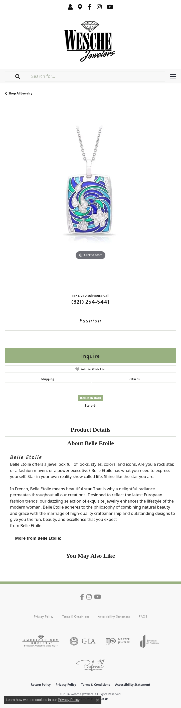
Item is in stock (90, 398)
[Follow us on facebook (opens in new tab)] (89, 7)
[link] (80, 7)
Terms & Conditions (75, 616)
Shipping (48, 379)
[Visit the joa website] (149, 641)
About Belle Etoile (90, 443)
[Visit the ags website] (41, 641)
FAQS (143, 616)
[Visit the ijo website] (118, 641)
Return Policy (41, 684)
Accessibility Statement (114, 616)
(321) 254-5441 (90, 302)
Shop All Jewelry (20, 93)
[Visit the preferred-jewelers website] (90, 665)
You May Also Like (90, 555)
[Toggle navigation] (173, 76)
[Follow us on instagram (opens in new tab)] (99, 7)
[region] (90, 196)
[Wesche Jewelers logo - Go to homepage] (90, 40)
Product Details (90, 429)
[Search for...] (97, 76)
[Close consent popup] (97, 699)
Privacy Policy (44, 616)
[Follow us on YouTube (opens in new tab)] (110, 7)
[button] (70, 7)
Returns (134, 379)
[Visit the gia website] (83, 641)
